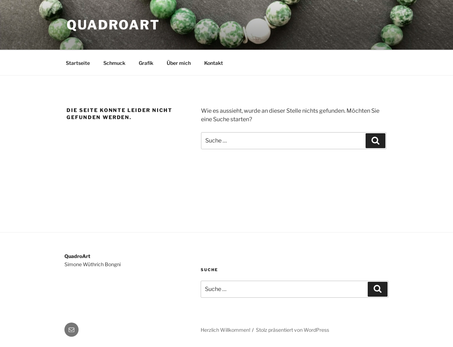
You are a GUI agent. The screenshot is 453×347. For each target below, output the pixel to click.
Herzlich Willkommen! (225, 330)
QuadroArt (113, 25)
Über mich (179, 63)
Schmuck (114, 63)
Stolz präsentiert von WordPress (292, 330)
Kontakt (213, 63)
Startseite (78, 63)
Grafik (146, 63)
